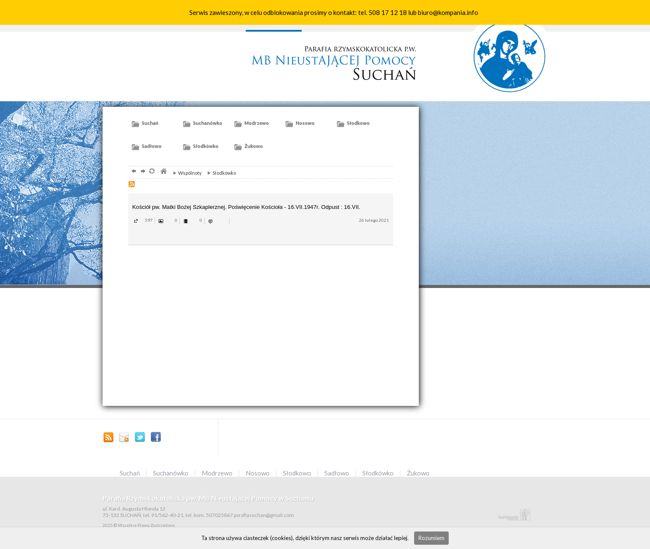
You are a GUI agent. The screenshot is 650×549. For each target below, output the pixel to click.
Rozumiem (431, 537)
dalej (142, 172)
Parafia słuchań (332, 59)
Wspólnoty (185, 173)
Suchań (130, 473)
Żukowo (418, 473)
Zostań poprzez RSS (108, 437)
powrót (132, 172)
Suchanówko (171, 473)
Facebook (156, 437)
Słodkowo (297, 473)
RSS (132, 185)
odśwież (151, 172)
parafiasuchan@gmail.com (124, 437)
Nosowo (258, 473)
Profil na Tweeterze (140, 437)
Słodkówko (219, 173)
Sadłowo (337, 473)
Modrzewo (218, 473)
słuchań (509, 49)
